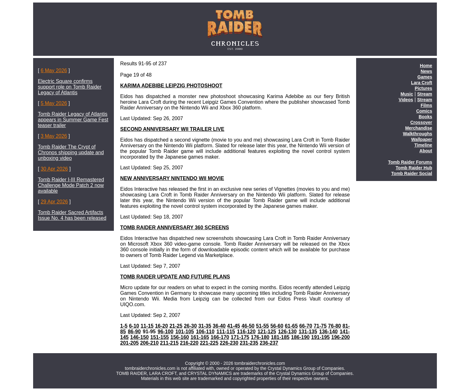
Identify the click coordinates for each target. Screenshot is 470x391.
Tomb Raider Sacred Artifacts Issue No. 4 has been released (72, 215)
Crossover (421, 122)
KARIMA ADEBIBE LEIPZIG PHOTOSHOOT (171, 85)
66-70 (305, 326)
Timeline (423, 145)
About (426, 150)
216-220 (189, 343)
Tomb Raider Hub (414, 167)
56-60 (276, 326)
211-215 (169, 343)
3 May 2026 (54, 136)
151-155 (159, 337)
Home (426, 65)
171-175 (240, 337)
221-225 (209, 343)
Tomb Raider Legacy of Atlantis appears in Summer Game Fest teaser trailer (73, 119)
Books (425, 116)
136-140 (328, 331)
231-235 (249, 343)
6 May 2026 (54, 70)
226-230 (229, 343)
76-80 (334, 326)
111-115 (225, 331)
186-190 (300, 337)
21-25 (175, 326)
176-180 (260, 337)
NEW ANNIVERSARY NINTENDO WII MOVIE (172, 178)
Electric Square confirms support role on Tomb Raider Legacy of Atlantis (70, 87)
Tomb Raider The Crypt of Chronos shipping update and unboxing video (71, 152)
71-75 (320, 326)
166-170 (220, 337)
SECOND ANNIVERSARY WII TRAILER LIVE (172, 129)
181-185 (280, 337)
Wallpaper (421, 139)
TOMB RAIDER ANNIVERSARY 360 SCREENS (174, 227)
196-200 (340, 337)
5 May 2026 (54, 103)
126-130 (287, 331)
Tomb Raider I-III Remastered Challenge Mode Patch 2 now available (71, 185)
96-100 (165, 331)
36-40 (219, 326)
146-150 (139, 337)
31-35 (204, 326)
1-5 (123, 326)
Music (407, 93)
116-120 (246, 331)
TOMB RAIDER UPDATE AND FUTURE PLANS (175, 276)
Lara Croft (421, 82)
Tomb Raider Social (411, 173)
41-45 (233, 326)
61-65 (291, 326)
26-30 (190, 326)
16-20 (161, 326)
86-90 (134, 331)
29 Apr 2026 (54, 201)
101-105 (184, 331)
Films (426, 105)
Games (424, 76)
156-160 (179, 337)
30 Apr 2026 (54, 169)
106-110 (205, 331)
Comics (424, 111)
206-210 (149, 343)
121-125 (266, 331)
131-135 (308, 331)
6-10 (134, 326)
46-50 (248, 326)
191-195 (320, 337)
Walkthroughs (417, 133)
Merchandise (418, 128)
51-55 (262, 326)
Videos (406, 99)
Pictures (423, 88)
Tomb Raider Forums (410, 162)
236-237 (269, 343)
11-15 (147, 326)
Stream (424, 93)
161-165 (200, 337)
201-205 (129, 343)
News (426, 71)
